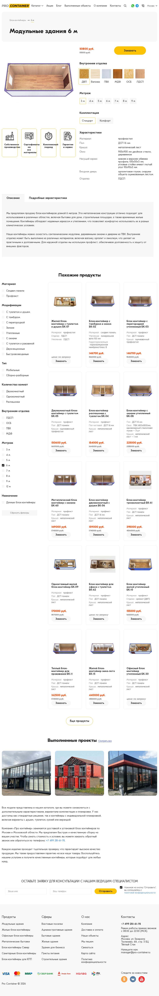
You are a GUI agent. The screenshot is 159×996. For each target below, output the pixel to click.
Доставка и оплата (92, 929)
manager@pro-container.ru (135, 952)
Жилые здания (50, 941)
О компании (100, 5)
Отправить (105, 891)
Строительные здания (54, 959)
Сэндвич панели (15, 290)
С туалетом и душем (18, 312)
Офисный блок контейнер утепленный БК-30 (138, 671)
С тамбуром (13, 317)
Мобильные (13, 370)
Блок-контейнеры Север (15, 947)
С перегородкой (15, 322)
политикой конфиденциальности (140, 892)
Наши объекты (89, 935)
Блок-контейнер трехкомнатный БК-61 (139, 501)
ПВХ (8, 428)
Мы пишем (87, 941)
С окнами (11, 338)
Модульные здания (13, 924)
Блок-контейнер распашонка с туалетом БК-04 (99, 413)
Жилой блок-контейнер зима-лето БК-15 (102, 671)
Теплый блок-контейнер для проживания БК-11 (62, 671)
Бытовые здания (51, 935)
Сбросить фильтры (19, 512)
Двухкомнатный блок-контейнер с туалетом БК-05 (64, 413)
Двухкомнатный (15, 391)
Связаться (87, 947)
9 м (8, 481)
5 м (8, 460)
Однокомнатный (15, 396)
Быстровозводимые (17, 354)
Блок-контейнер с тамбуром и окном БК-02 (100, 324)
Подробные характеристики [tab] (48, 198)
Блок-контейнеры (18, 20)
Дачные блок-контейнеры (20, 502)
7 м (8, 470)
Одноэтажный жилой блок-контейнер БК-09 (64, 585)
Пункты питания (50, 953)
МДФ (9, 433)
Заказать (130, 50)
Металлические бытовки (16, 941)
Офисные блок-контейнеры (17, 935)
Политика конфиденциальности (93, 960)
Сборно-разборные (17, 375)
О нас (85, 917)
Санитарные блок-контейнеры (19, 953)
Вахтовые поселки (52, 924)
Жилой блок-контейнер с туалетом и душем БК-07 (64, 324)
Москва (150, 5)
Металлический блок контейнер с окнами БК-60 (64, 503)
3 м (8, 449)
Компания (86, 924)
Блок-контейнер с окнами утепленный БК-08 (138, 413)
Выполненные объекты (78, 5)
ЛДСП (9, 417)
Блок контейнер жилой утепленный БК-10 (138, 587)
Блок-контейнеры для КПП (17, 959)
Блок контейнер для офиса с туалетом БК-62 (101, 587)
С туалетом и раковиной (20, 343)
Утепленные (13, 333)
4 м (8, 455)
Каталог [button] (37, 5)
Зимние (10, 327)
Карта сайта (88, 953)
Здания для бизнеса (53, 947)
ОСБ (8, 423)
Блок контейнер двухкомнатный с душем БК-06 (99, 503)
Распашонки (13, 402)
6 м (8, 465)
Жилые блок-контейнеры (16, 929)
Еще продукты (79, 721)
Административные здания (57, 929)
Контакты (115, 5)
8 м (8, 476)
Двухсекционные (15, 348)
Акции (49, 5)
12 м (8, 486)
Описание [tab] (13, 198)
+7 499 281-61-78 (55, 840)
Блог (58, 5)
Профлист (12, 296)
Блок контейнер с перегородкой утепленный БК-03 (138, 324)
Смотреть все (105, 741)
